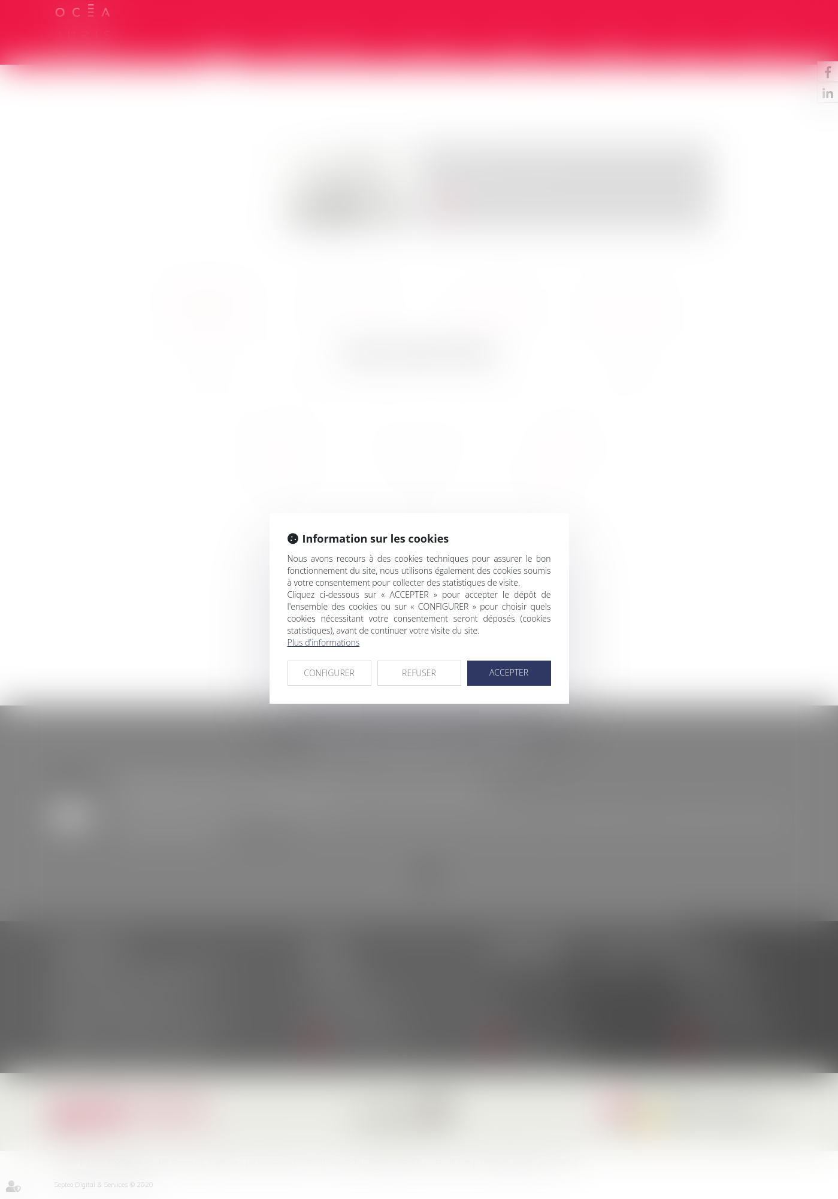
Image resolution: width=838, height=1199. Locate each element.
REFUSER (419, 673)
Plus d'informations (324, 642)
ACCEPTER (508, 672)
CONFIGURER (329, 673)
